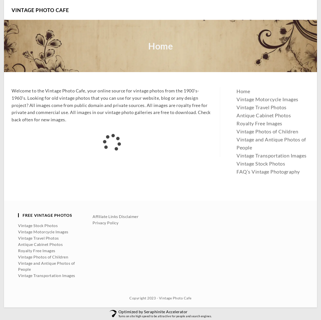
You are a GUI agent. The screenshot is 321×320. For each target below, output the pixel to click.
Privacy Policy (105, 222)
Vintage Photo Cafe (40, 10)
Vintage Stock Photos (260, 164)
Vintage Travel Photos (261, 107)
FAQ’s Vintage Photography (268, 172)
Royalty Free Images (259, 123)
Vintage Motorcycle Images (267, 99)
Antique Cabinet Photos (263, 115)
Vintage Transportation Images (271, 155)
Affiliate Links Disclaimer (115, 216)
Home (243, 91)
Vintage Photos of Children (267, 131)
